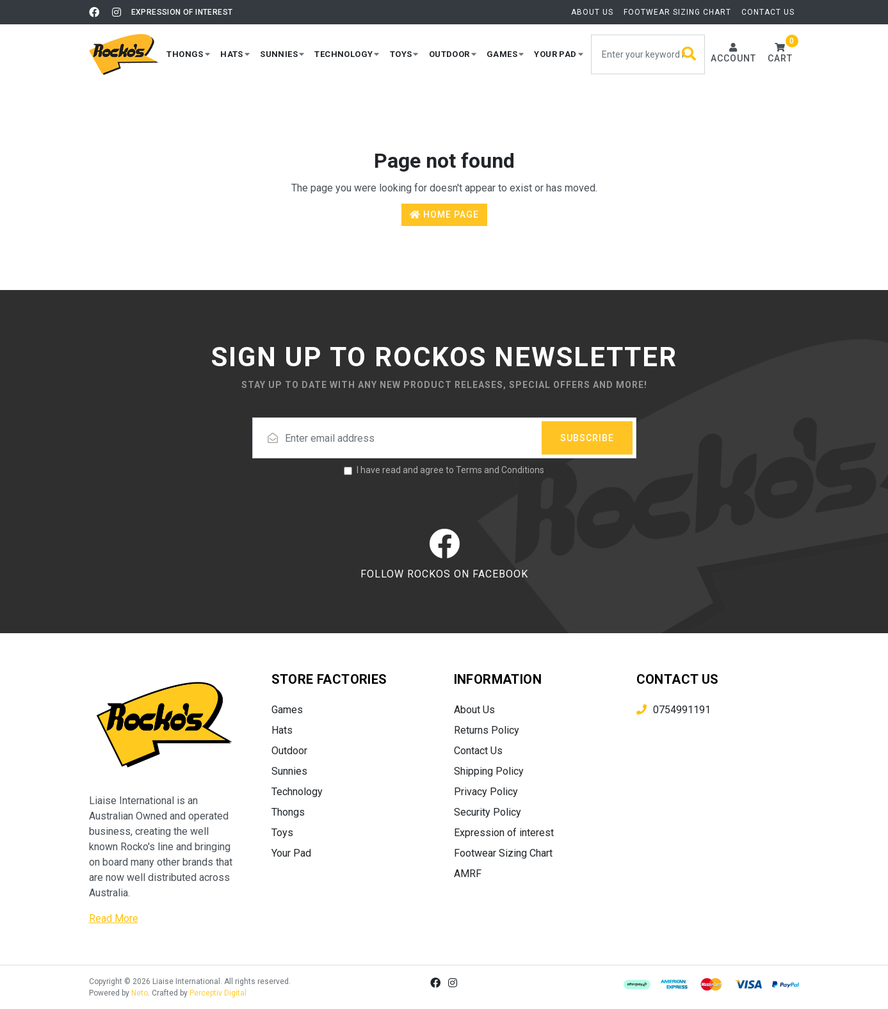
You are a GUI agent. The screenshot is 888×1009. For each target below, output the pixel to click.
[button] (188, 54)
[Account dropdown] (733, 54)
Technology (297, 792)
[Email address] (444, 437)
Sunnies (289, 771)
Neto (139, 993)
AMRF (467, 874)
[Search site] (689, 54)
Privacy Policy (486, 792)
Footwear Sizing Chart (677, 12)
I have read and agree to (450, 470)
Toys (282, 833)
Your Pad (291, 853)
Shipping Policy (489, 771)
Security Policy (487, 812)
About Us (592, 12)
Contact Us (768, 12)
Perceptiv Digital (218, 993)
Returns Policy (486, 730)
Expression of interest (182, 12)
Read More (113, 918)
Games (287, 710)
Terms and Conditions (500, 470)
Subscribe (587, 438)
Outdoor (289, 751)
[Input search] (648, 54)
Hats (282, 730)
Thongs (288, 812)
